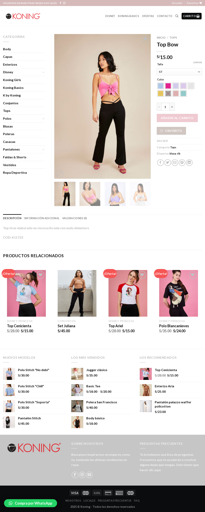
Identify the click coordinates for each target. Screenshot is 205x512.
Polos (7, 118)
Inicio (161, 37)
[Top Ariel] (128, 293)
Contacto (165, 16)
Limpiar (197, 62)
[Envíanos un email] (89, 475)
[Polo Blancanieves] (178, 293)
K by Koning (12, 95)
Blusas (8, 126)
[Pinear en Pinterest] (182, 162)
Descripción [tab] (12, 218)
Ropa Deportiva (15, 172)
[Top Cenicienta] (26, 293)
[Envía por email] (175, 162)
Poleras (8, 134)
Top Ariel (116, 326)
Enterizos (10, 64)
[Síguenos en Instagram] (64, 3)
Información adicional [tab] (41, 218)
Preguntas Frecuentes (115, 500)
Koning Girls (12, 80)
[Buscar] (176, 16)
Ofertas (148, 16)
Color (160, 79)
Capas (7, 56)
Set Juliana (66, 326)
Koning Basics (128, 16)
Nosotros (73, 500)
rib (178, 153)
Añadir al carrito (177, 118)
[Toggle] (43, 72)
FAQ (137, 500)
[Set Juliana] (77, 293)
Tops (173, 37)
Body (7, 49)
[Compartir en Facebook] (160, 162)
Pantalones (11, 149)
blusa (173, 153)
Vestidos (9, 165)
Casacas (9, 142)
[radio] (161, 86)
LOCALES (89, 500)
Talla (160, 64)
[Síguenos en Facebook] (60, 3)
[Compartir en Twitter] (167, 162)
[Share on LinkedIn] (189, 162)
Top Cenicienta (19, 326)
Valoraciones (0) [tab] (74, 218)
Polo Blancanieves (174, 326)
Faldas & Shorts (14, 157)
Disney (110, 16)
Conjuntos (10, 103)
